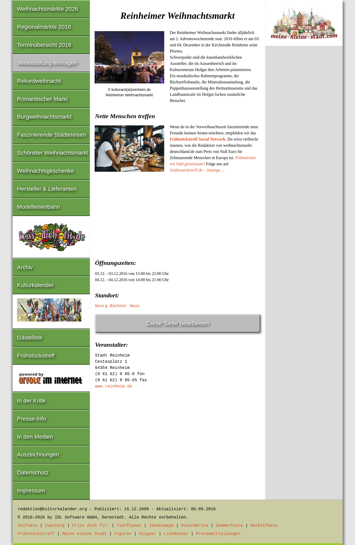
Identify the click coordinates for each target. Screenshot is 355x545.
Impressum (31, 490)
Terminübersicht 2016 (44, 45)
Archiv (25, 267)
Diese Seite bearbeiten (177, 323)
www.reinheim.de (113, 386)
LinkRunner (176, 534)
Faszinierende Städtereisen (51, 135)
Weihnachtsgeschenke (45, 171)
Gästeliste (29, 337)
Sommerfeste (229, 525)
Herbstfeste (264, 525)
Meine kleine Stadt (84, 534)
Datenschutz (32, 472)
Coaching (55, 525)
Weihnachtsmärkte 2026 (47, 9)
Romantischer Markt (42, 99)
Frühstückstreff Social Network (198, 139)
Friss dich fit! (90, 525)
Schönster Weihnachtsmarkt (52, 153)
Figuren (122, 534)
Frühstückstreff (35, 355)
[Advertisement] (177, 214)
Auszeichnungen (38, 454)
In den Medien (35, 437)
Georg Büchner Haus (117, 306)
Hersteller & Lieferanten (47, 189)
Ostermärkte (194, 525)
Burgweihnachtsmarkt (44, 117)
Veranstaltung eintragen (47, 63)
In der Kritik (31, 400)
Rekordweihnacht (39, 81)
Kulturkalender (35, 285)
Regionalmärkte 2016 (44, 27)
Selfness (28, 525)
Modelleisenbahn (38, 207)
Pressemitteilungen (218, 534)
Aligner (147, 534)
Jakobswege (161, 525)
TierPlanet (129, 525)
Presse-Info (31, 419)
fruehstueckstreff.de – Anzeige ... (197, 170)
